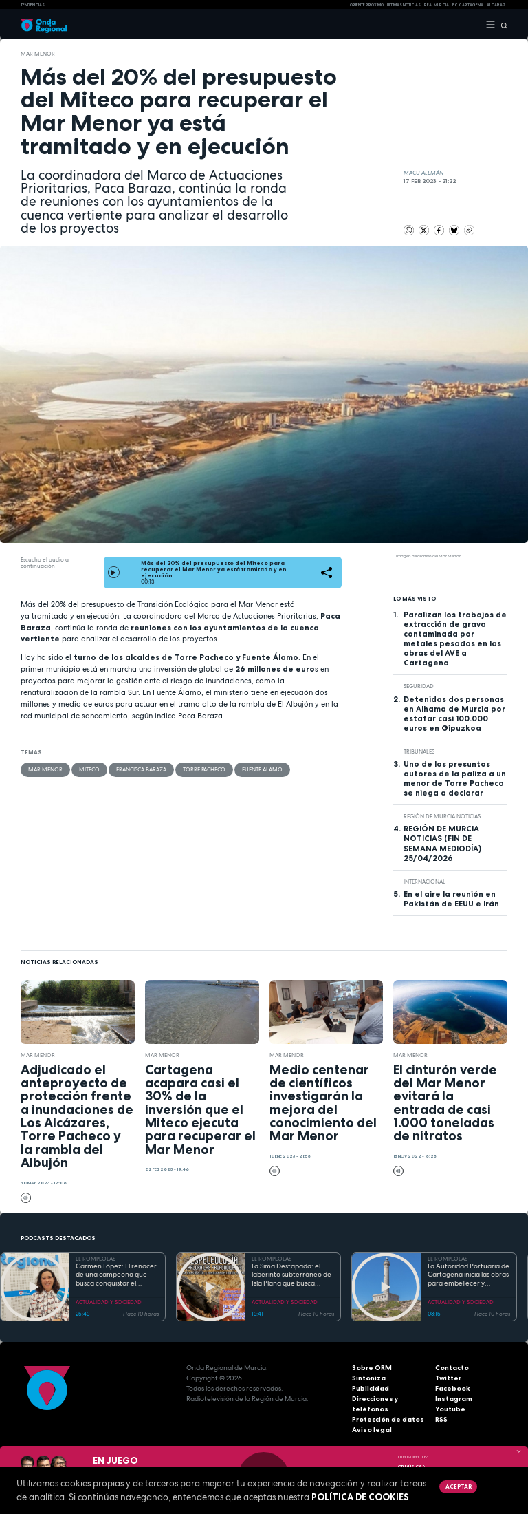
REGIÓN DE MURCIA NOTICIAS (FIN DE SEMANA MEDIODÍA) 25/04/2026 (442, 843)
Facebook (452, 1388)
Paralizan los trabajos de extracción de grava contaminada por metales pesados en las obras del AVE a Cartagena (455, 639)
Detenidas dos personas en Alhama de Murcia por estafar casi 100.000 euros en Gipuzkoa (454, 713)
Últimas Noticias (404, 5)
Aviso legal (372, 1429)
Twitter (448, 1378)
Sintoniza (369, 1378)
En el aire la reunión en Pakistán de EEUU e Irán (451, 898)
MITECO (89, 769)
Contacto (452, 1367)
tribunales (419, 751)
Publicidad (370, 1388)
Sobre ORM (372, 1367)
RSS (441, 1419)
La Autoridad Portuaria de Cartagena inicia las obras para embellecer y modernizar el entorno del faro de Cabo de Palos (469, 1275)
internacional (425, 881)
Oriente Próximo (367, 5)
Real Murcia (436, 5)
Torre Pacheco (204, 769)
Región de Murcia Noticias (442, 816)
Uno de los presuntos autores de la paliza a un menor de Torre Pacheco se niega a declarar (455, 778)
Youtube (450, 1409)
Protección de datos (388, 1419)
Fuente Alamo (262, 769)
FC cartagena (467, 5)
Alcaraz (496, 5)
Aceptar (459, 1486)
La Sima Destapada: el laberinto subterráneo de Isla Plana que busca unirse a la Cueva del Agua (291, 1275)
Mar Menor (38, 53)
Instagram (453, 1398)
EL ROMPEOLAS (96, 1258)
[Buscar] (501, 25)
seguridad (419, 686)
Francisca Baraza (141, 769)
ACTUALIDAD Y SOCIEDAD (109, 1302)
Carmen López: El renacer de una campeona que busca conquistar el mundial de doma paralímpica (116, 1275)
